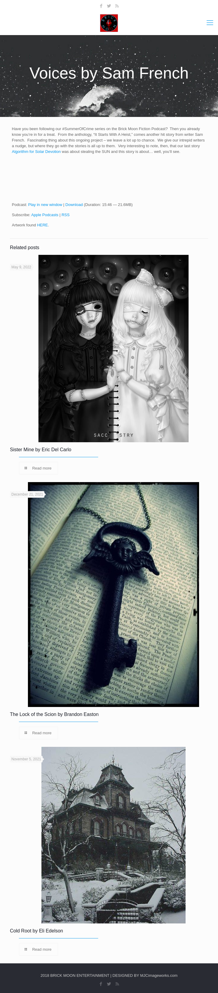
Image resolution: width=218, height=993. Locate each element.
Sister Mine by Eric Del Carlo (40, 449)
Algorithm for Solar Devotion (36, 151)
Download (74, 204)
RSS (66, 215)
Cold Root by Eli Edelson (36, 930)
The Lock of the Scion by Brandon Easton (54, 714)
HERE (42, 225)
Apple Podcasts (44, 215)
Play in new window (45, 204)
